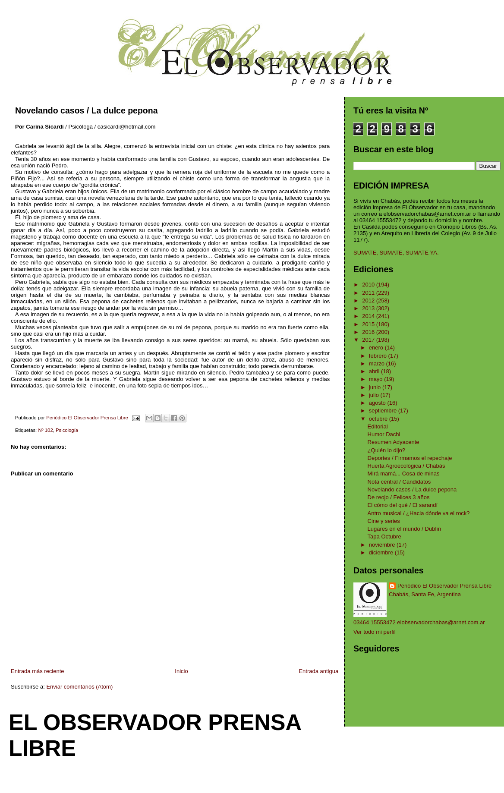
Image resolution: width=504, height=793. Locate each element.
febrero (378, 355)
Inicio (181, 671)
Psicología (67, 430)
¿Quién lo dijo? (386, 450)
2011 (369, 293)
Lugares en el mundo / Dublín (404, 529)
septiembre (383, 410)
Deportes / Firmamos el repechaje (410, 458)
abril (375, 371)
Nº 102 (45, 430)
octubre (379, 418)
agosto (378, 403)
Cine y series (384, 521)
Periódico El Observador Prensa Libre (444, 585)
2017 (369, 340)
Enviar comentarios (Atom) (79, 686)
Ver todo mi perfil (374, 632)
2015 (369, 324)
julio (375, 395)
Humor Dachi (384, 434)
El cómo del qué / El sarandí (403, 505)
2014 (369, 316)
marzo (377, 363)
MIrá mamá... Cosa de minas (404, 473)
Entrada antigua (318, 671)
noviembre (383, 544)
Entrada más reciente (37, 671)
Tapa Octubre (384, 536)
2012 (369, 300)
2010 (369, 284)
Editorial (378, 426)
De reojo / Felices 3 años (399, 497)
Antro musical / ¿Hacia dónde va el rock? (419, 513)
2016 (369, 332)
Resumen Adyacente (393, 442)
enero (377, 347)
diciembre (382, 552)
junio (375, 387)
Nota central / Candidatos (399, 481)
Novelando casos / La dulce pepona (412, 489)
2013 (369, 308)
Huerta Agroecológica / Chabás (406, 466)
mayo (376, 379)
